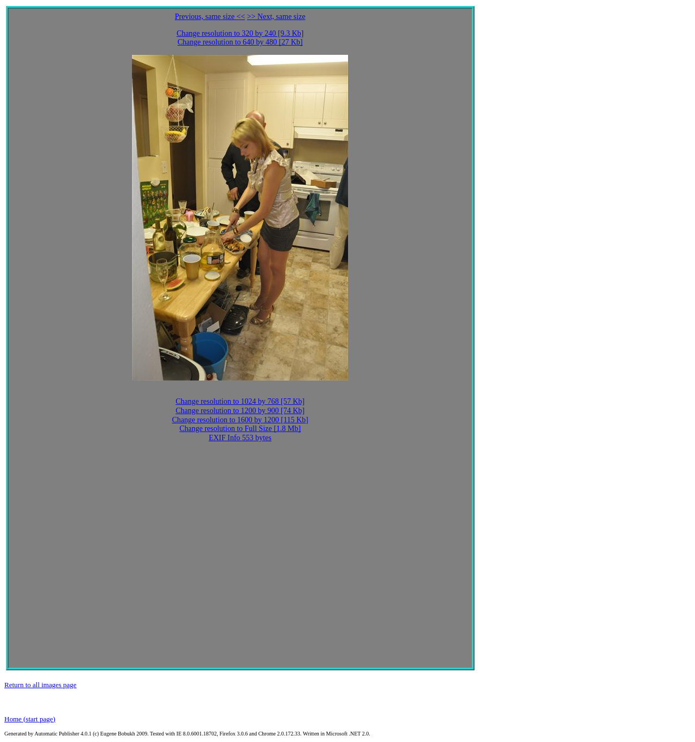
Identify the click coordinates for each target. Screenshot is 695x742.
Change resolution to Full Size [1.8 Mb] (240, 428)
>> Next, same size (276, 16)
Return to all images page (40, 685)
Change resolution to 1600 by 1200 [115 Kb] (240, 420)
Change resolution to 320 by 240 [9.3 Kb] (240, 33)
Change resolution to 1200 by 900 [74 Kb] (240, 411)
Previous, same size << (210, 16)
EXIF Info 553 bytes (239, 438)
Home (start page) (29, 719)
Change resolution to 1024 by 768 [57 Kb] (240, 401)
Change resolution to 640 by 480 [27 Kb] (240, 42)
